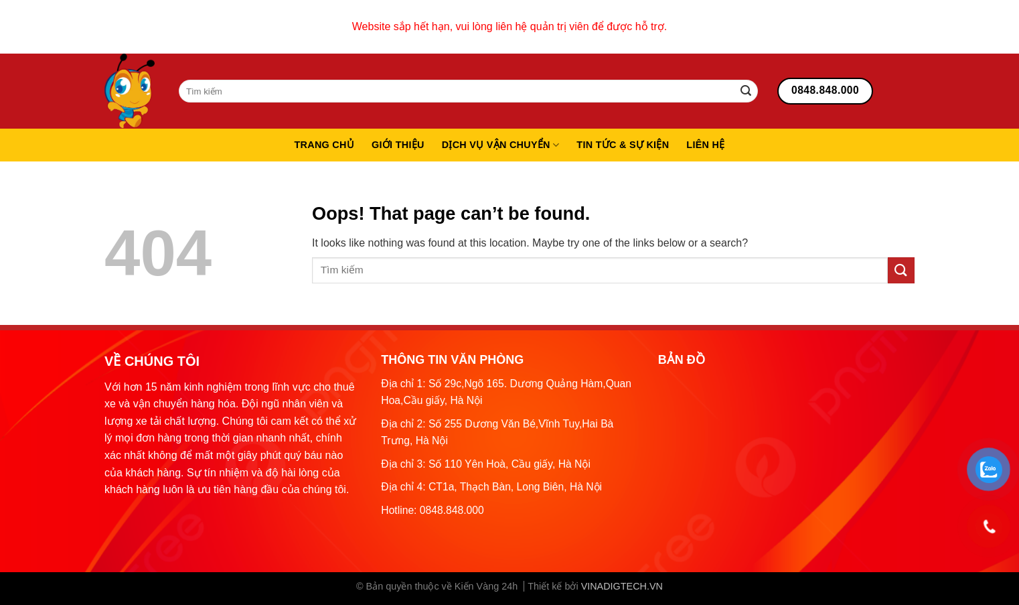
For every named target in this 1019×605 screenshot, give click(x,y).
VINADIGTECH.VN (622, 586)
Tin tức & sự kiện (622, 144)
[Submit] (745, 91)
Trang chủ (324, 144)
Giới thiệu (398, 144)
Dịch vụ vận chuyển (501, 145)
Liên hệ (705, 144)
